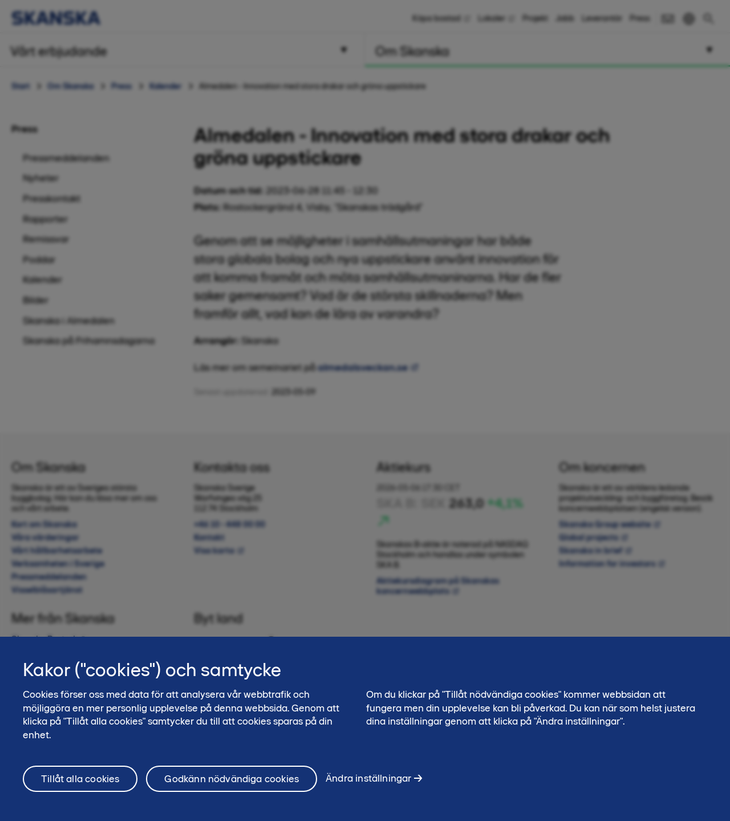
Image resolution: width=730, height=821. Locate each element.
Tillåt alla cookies (80, 784)
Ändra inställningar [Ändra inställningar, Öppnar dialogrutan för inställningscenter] (368, 784)
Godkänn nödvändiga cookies (231, 784)
